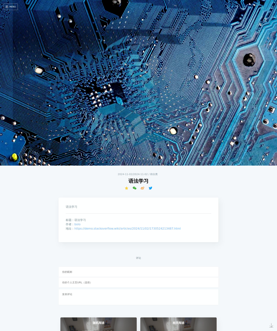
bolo (77, 224)
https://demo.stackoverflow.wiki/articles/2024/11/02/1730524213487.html (127, 228)
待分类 (154, 174)
